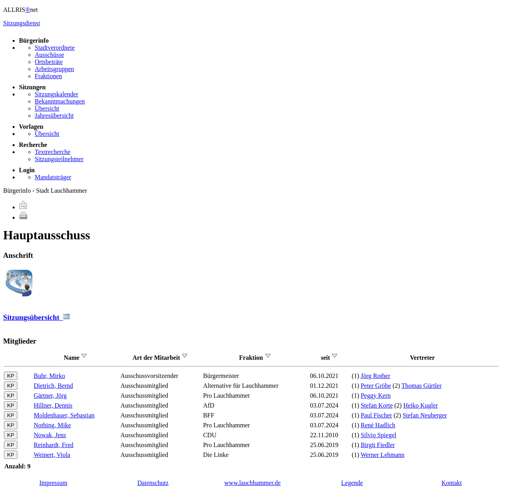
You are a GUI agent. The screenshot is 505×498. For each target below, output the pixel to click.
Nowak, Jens (50, 435)
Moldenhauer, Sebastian (64, 415)
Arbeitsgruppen (54, 69)
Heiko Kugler (420, 405)
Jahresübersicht (54, 115)
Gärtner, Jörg (50, 395)
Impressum (53, 482)
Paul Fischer (376, 415)
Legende (352, 482)
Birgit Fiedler (378, 445)
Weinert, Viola (52, 454)
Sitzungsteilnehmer (59, 159)
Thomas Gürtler (421, 385)
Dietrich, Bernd (53, 385)
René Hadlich (378, 425)
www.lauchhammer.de (252, 482)
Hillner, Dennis (53, 405)
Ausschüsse (49, 54)
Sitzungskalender (56, 94)
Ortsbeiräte (49, 61)
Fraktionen (48, 76)
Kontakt (451, 482)
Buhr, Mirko (49, 375)
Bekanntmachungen (60, 101)
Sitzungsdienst (21, 23)
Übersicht (47, 108)
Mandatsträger (53, 177)
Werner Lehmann (382, 454)
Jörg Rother (375, 375)
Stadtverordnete (55, 47)
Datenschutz (152, 482)
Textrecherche (52, 151)
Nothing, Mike (52, 425)
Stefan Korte (377, 405)
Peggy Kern (376, 395)
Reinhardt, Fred (53, 445)
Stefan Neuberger (424, 415)
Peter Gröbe (376, 385)
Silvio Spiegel (378, 435)
